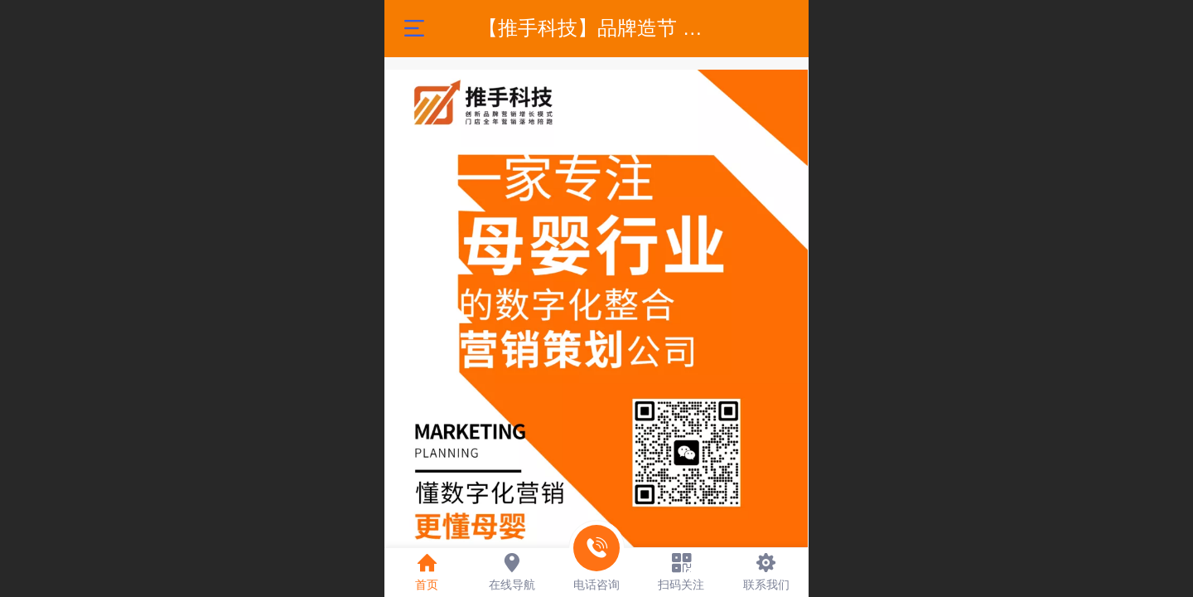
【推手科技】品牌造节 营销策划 (620, 28)
